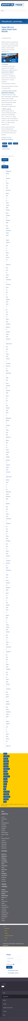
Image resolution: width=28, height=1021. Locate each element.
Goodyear (6, 761)
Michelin (6, 758)
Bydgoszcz (4, 856)
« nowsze (3, 148)
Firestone (6, 799)
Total (5, 786)
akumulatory (6, 776)
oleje (5, 801)
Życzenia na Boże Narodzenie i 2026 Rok (8, 373)
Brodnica (3, 854)
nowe (4, 162)
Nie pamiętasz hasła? (13, 970)
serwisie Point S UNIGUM (7, 72)
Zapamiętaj (9, 964)
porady (5, 771)
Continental (6, 756)
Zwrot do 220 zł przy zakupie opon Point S (7, 297)
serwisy (4, 851)
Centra (5, 778)
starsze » (8, 148)
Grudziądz (4, 860)
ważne (4, 164)
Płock (2, 863)
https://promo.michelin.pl (7, 92)
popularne (5, 159)
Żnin (5, 875)
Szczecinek (4, 865)
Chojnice (3, 858)
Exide (5, 784)
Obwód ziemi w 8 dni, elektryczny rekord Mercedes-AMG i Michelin (8, 491)
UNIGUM (6, 763)
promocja (6, 766)
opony (5, 753)
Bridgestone (6, 768)
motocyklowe (7, 796)
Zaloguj (9, 967)
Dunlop (5, 781)
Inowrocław (4, 861)
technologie (6, 791)
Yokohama (6, 794)
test (5, 789)
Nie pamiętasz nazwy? (13, 972)
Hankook (6, 773)
